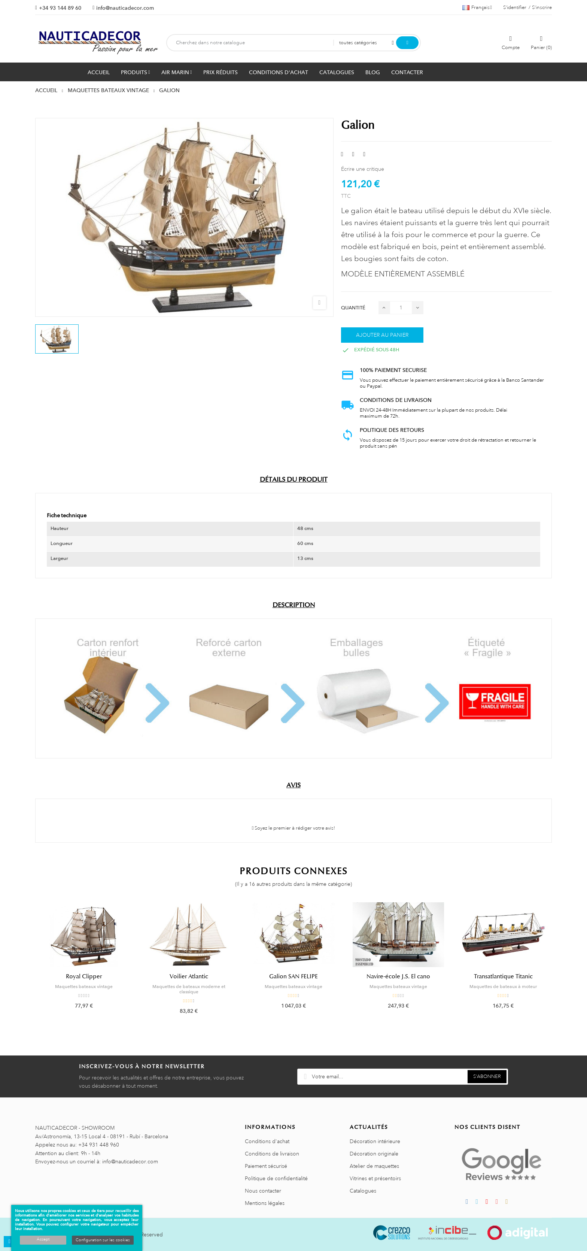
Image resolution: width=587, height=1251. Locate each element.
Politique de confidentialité (276, 1178)
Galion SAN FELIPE (293, 976)
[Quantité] (401, 307)
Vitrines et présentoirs (375, 1178)
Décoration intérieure (375, 1141)
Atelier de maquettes (374, 1166)
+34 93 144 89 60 (60, 7)
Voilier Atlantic (189, 976)
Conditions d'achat (267, 1141)
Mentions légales (265, 1203)
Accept (43, 1239)
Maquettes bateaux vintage (84, 986)
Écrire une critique (362, 169)
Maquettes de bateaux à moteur (503, 986)
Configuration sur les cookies (103, 1240)
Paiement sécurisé (266, 1166)
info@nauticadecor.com (125, 7)
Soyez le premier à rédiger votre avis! (293, 828)
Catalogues (363, 1190)
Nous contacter (263, 1190)
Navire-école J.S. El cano (398, 976)
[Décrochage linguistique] (477, 7)
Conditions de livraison (272, 1153)
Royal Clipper (84, 976)
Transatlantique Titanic (503, 976)
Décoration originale (374, 1153)
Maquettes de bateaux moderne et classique (188, 989)
